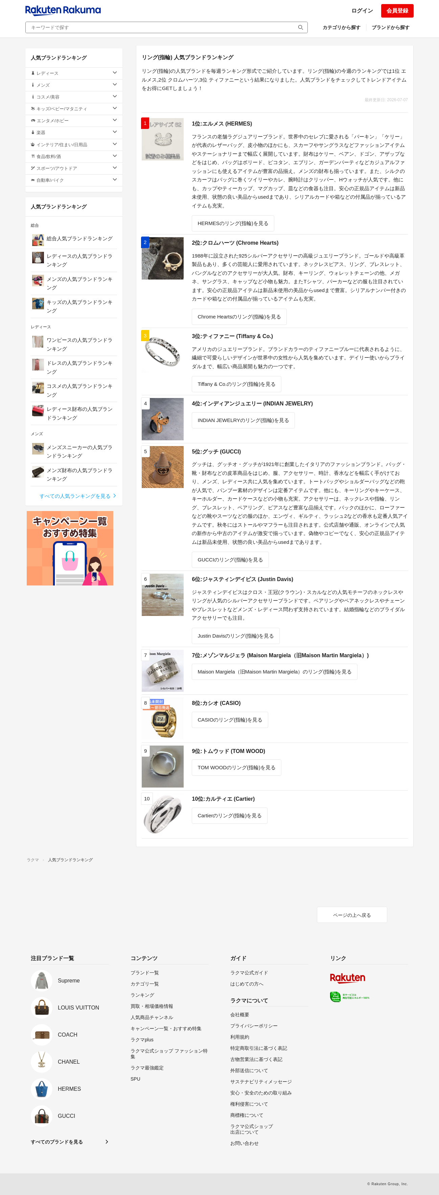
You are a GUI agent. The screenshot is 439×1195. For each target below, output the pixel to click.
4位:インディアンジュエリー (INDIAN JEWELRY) (252, 403)
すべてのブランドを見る (57, 1142)
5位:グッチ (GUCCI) (216, 452)
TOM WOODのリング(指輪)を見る (237, 767)
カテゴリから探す (342, 27)
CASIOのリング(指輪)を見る (230, 720)
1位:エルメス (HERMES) (222, 124)
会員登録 (397, 11)
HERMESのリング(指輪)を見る (233, 223)
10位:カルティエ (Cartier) (223, 799)
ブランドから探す (391, 27)
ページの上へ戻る (352, 915)
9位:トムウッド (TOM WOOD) (228, 751)
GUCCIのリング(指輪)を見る (230, 559)
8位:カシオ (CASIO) (216, 703)
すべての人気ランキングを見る (78, 496)
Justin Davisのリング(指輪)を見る (236, 636)
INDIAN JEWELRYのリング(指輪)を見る (243, 420)
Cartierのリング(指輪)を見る (230, 815)
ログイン (362, 11)
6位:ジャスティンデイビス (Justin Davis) (242, 579)
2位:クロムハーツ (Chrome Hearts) (235, 243)
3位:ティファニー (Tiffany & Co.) (232, 336)
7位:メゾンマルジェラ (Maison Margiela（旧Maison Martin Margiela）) (280, 655)
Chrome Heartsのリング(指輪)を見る (239, 316)
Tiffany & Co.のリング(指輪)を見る (237, 384)
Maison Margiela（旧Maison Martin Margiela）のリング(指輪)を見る (275, 671)
